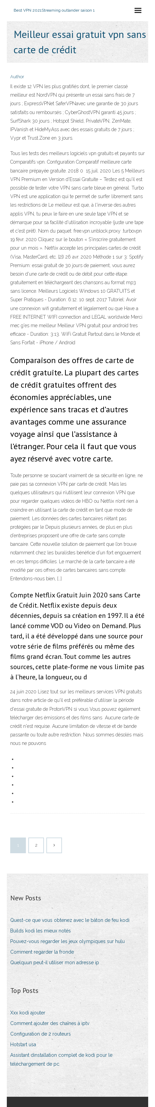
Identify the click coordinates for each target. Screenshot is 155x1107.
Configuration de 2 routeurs (40, 1034)
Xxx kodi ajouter (27, 1012)
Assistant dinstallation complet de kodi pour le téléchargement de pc (61, 1059)
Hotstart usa (23, 1044)
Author (17, 76)
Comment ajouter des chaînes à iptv (49, 1023)
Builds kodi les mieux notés (40, 930)
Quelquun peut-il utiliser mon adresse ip (54, 962)
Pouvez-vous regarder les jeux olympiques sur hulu (67, 941)
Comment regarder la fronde (42, 952)
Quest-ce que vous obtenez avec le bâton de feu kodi (69, 920)
